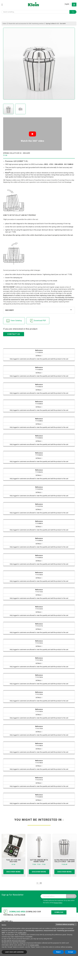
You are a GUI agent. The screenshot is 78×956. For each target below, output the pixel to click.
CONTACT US (13, 334)
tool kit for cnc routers (13, 860)
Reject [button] (58, 952)
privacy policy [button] (34, 945)
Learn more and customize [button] (14, 952)
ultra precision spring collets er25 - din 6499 (64, 860)
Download (59, 912)
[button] (74, 4)
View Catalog (14, 321)
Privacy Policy (58, 902)
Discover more (13, 872)
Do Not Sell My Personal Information (13, 941)
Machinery (9, 310)
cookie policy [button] (22, 932)
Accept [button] (70, 952)
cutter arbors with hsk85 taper (39, 860)
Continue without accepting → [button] (66, 924)
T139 (13, 232)
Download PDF (38, 321)
